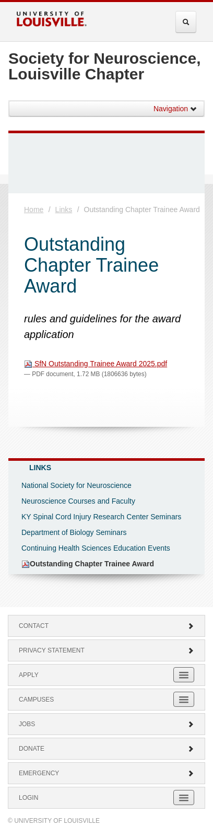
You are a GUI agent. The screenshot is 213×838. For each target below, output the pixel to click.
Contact (106, 626)
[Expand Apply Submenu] (183, 674)
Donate (106, 748)
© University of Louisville (54, 820)
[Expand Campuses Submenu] (183, 699)
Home (33, 209)
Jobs (106, 724)
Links (64, 209)
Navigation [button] (175, 108)
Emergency (106, 773)
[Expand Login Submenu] (183, 797)
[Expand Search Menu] (185, 22)
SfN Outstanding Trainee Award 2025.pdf (95, 363)
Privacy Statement (106, 650)
